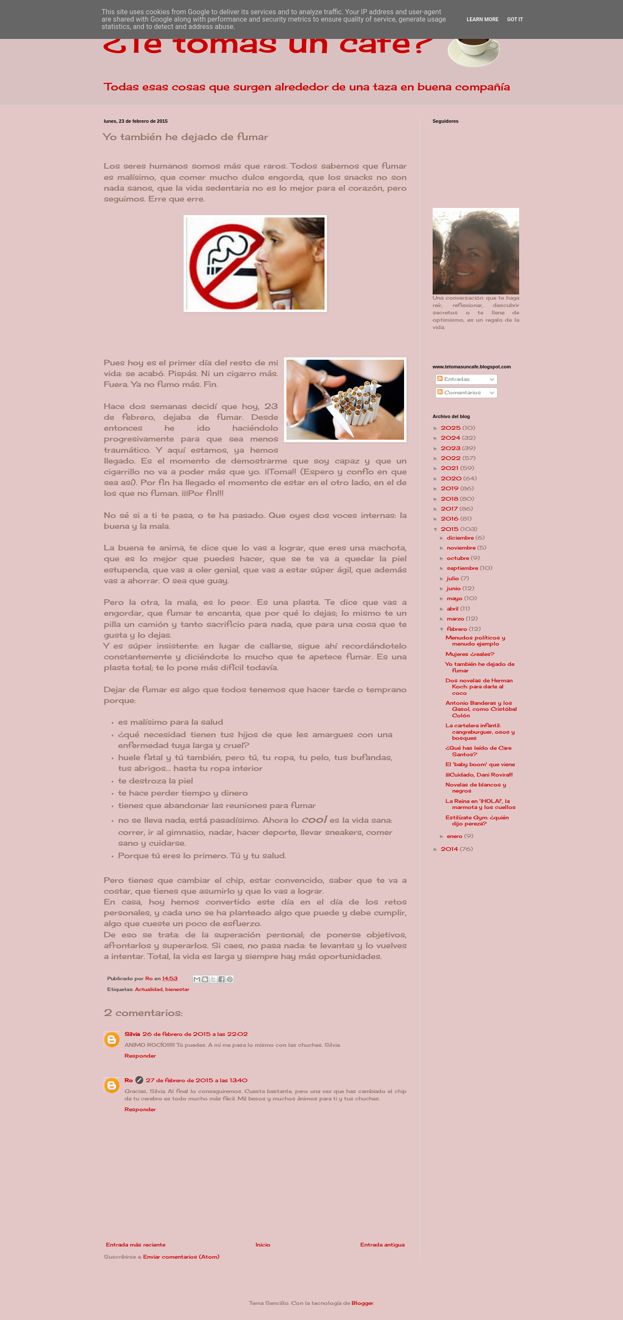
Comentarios (459, 392)
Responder (140, 1055)
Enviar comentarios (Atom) (181, 1256)
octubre (459, 558)
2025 (451, 428)
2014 (450, 849)
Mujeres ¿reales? (470, 654)
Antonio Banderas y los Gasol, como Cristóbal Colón (481, 709)
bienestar (177, 989)
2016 (450, 518)
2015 (450, 529)
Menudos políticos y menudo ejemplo (475, 640)
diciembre (461, 537)
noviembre (462, 547)
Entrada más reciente (135, 1244)
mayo (455, 598)
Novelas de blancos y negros (476, 787)
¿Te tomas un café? (268, 41)
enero (455, 836)
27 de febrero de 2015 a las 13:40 (196, 1080)
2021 (450, 468)
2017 (450, 508)
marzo (456, 618)
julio (454, 578)
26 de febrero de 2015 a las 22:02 (195, 1034)
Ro (129, 1080)
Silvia (132, 1034)
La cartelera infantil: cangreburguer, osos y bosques (480, 731)
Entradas (453, 379)
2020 (452, 478)
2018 (450, 498)
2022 (451, 458)
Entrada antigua (382, 1244)
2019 (450, 488)
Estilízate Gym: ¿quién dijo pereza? (477, 820)
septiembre (463, 568)
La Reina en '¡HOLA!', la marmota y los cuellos (481, 804)
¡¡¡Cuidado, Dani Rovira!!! (479, 774)
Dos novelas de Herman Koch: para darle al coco (479, 686)
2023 (451, 448)
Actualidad (149, 989)
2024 (451, 438)
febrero (458, 629)
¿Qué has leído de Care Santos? (478, 751)
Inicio (263, 1244)
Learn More (483, 19)
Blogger (362, 1303)
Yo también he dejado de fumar (480, 667)
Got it (515, 19)
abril (453, 608)
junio (454, 588)
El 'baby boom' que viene (480, 764)
